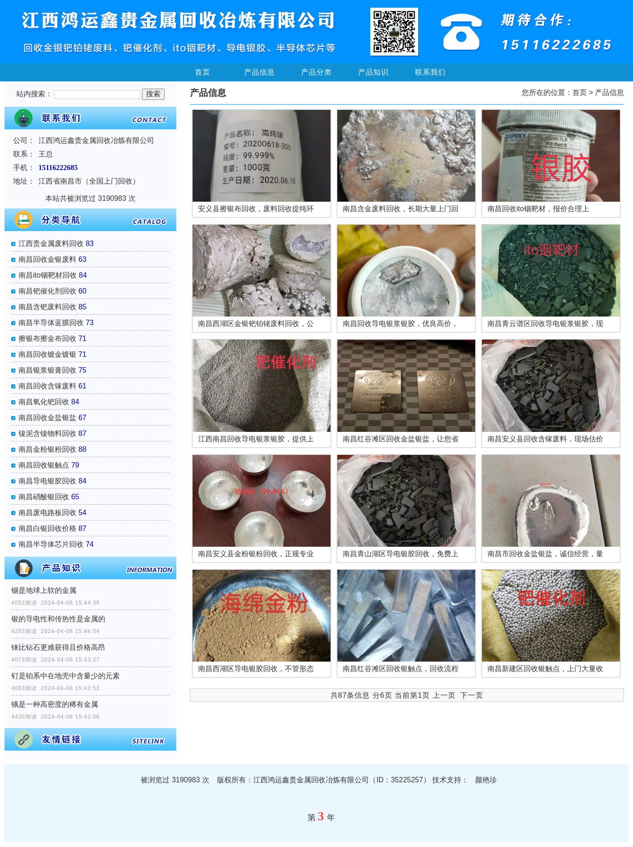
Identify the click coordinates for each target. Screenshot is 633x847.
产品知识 (373, 72)
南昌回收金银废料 (47, 259)
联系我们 (430, 72)
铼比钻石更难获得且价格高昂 (58, 647)
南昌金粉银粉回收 (47, 449)
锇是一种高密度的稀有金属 (54, 704)
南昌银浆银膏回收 (47, 370)
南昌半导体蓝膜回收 (51, 322)
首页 (202, 72)
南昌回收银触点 (44, 465)
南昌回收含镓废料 (47, 386)
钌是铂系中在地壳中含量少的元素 (65, 676)
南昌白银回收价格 (47, 528)
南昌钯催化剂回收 (47, 291)
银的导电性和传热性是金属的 (58, 619)
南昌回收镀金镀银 (47, 354)
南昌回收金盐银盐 (47, 417)
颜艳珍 (486, 780)
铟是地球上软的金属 (43, 590)
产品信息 (259, 72)
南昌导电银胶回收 (47, 481)
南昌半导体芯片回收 (51, 544)
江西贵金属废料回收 (51, 243)
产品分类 (316, 72)
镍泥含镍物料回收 (47, 433)
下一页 (471, 695)
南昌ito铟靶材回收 (48, 275)
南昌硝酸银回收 (44, 497)
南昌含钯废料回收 (47, 307)
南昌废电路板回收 (47, 512)
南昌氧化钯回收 (44, 402)
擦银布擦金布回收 (47, 338)
